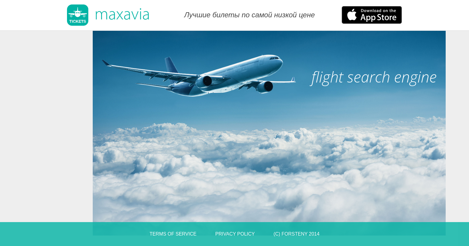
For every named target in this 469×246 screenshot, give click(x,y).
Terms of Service (173, 233)
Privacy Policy (235, 233)
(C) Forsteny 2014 (297, 233)
